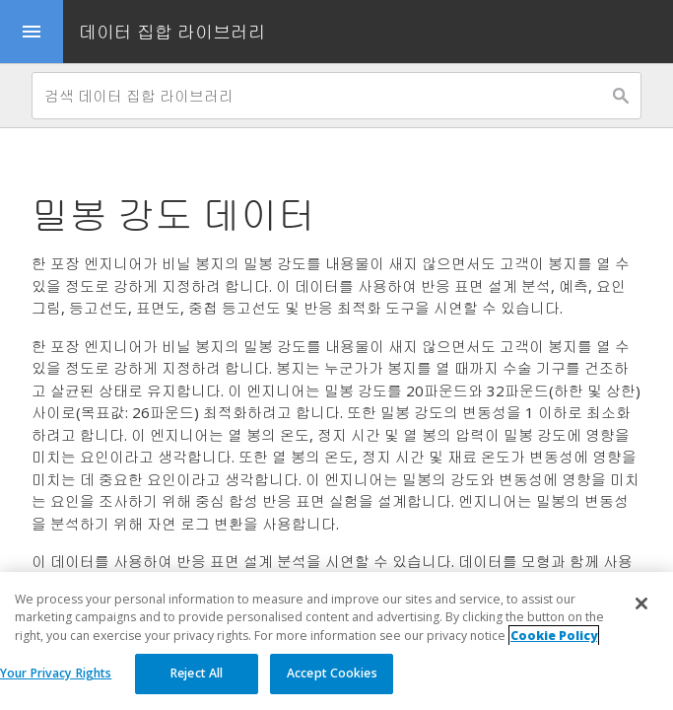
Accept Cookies (332, 673)
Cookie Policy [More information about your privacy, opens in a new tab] (553, 635)
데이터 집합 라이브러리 (172, 31)
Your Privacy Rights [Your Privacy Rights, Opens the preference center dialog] (55, 673)
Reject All (196, 673)
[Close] (641, 603)
